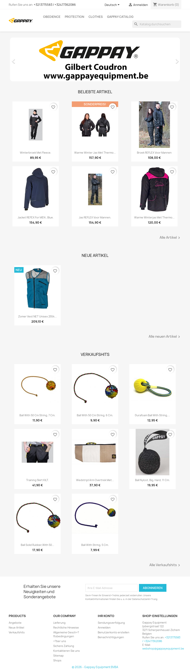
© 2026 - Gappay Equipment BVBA (95, 667)
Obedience (51, 17)
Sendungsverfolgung (111, 622)
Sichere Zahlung (63, 646)
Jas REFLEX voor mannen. (95, 217)
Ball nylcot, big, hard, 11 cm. (152, 480)
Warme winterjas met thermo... (154, 217)
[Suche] (156, 24)
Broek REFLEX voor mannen (154, 152)
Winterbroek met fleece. (35, 152)
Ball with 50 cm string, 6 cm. (95, 415)
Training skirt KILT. (37, 480)
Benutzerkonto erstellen (113, 632)
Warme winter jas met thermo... (95, 152)
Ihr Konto (106, 616)
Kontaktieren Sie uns (66, 650)
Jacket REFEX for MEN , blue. (36, 217)
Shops (57, 660)
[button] (22, 59)
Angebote (15, 622)
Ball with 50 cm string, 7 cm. (37, 415)
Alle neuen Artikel (165, 337)
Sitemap (58, 655)
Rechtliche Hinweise (66, 627)
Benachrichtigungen (111, 637)
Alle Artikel (170, 238)
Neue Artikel (16, 627)
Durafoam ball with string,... (152, 415)
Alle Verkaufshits (165, 565)
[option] (95, 59)
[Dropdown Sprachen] (113, 5)
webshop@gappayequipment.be (163, 648)
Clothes (96, 17)
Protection (74, 17)
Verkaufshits (17, 632)
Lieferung (59, 622)
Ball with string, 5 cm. (95, 545)
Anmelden (104, 627)
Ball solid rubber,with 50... (37, 545)
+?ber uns (59, 641)
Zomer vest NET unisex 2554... (37, 316)
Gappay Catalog (120, 17)
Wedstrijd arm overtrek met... (95, 480)
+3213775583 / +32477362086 (55, 5)
